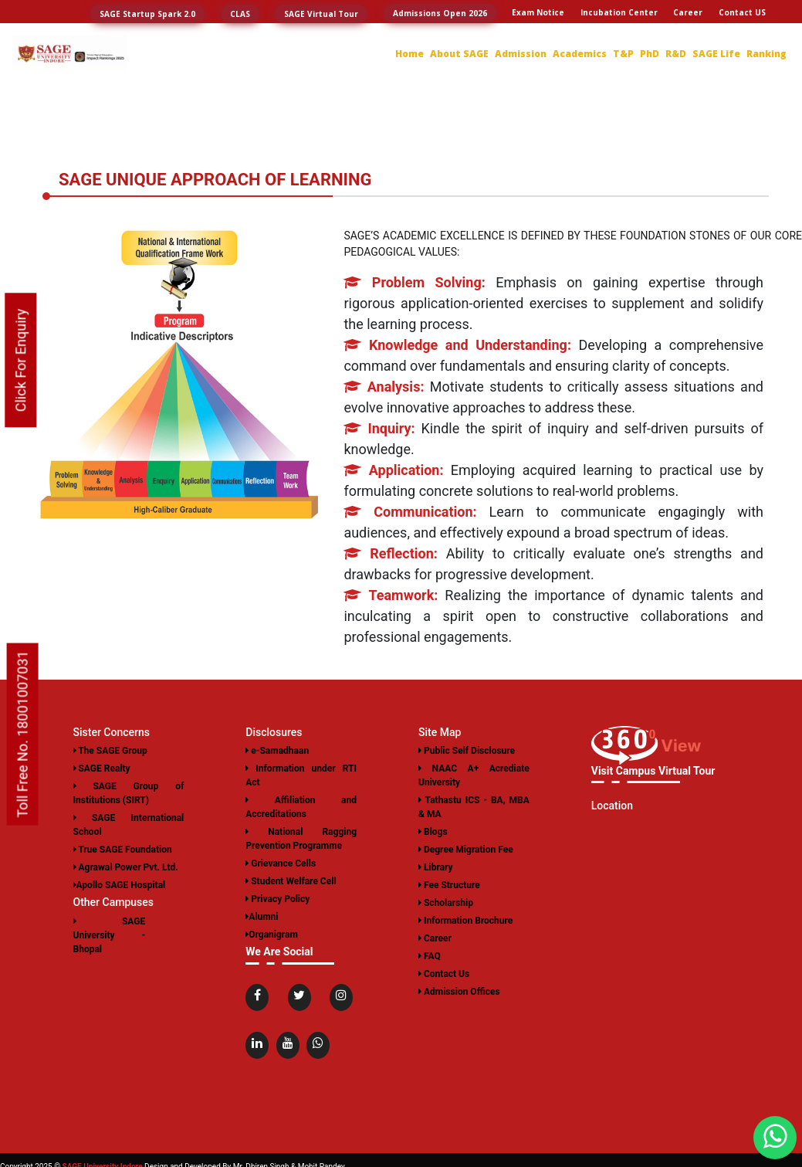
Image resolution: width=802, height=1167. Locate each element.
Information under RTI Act (301, 775)
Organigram (271, 934)
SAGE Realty (101, 768)
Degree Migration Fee (465, 849)
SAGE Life (716, 53)
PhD (649, 53)
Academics (580, 53)
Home (409, 53)
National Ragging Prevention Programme (301, 838)
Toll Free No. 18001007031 (23, 733)
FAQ (429, 956)
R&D (675, 53)
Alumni (261, 916)
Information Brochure (465, 920)
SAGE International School (128, 824)
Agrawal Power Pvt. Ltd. (125, 867)
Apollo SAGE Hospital (119, 885)
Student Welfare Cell (290, 881)
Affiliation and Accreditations (301, 807)
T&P (623, 53)
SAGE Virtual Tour (321, 13)
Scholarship (445, 902)
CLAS (240, 13)
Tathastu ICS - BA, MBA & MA (474, 807)
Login (755, 33)
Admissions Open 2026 (440, 13)
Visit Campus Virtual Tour (653, 771)
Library (435, 867)
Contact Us (443, 974)
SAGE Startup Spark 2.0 (147, 13)
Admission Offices (459, 991)
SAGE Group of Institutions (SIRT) (128, 793)
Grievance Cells (280, 863)
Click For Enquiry (20, 360)
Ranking (766, 53)
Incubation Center (619, 12)
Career (687, 12)
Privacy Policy (277, 899)
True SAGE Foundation (122, 849)
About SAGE (459, 53)
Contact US (742, 12)
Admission (521, 53)
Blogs (433, 831)
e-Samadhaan (277, 750)
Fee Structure (449, 885)
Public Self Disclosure (466, 750)
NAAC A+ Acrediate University (474, 775)
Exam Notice (538, 12)
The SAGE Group (110, 750)
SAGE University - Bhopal (109, 935)
